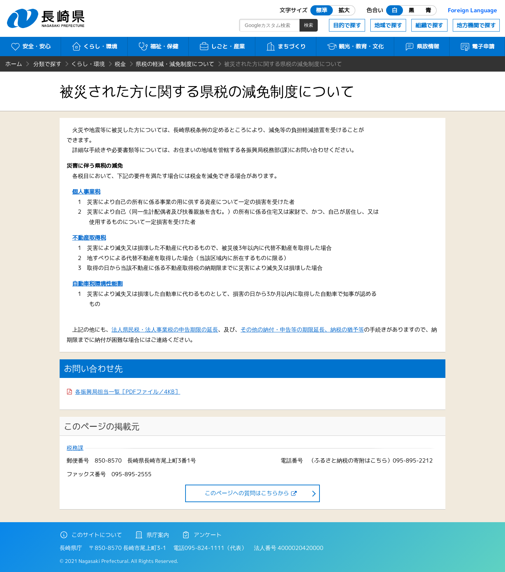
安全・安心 (30, 46)
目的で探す (347, 25)
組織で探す (429, 25)
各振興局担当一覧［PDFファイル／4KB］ (127, 391)
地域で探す (388, 25)
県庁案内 (152, 535)
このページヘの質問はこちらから (247, 493)
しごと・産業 (222, 46)
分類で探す (47, 64)
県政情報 (421, 46)
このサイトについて (91, 535)
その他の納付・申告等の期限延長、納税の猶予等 (302, 329)
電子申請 (477, 46)
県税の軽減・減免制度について (175, 64)
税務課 (75, 448)
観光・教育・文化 (355, 46)
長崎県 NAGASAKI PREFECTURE (46, 18)
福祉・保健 (158, 46)
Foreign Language (472, 10)
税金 (120, 64)
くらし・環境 (94, 46)
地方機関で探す (476, 25)
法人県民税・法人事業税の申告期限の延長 (165, 329)
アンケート (202, 535)
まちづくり (285, 46)
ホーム (13, 64)
